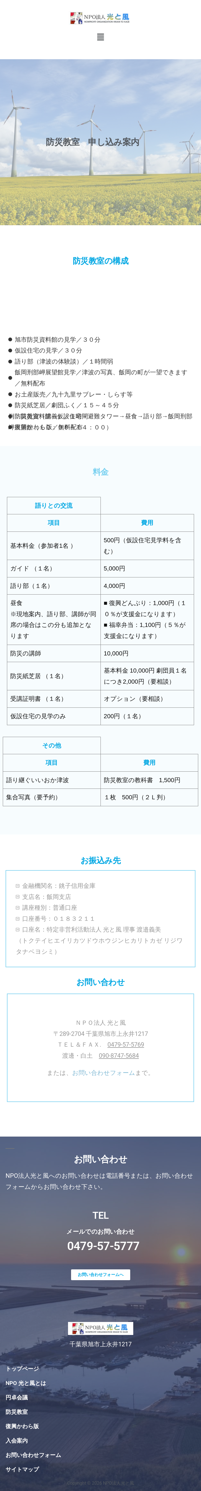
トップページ (22, 1368)
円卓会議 (17, 1397)
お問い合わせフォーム (103, 1072)
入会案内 (17, 1440)
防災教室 (17, 1412)
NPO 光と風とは (26, 1383)
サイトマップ (22, 1469)
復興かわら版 (22, 1426)
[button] (100, 37)
